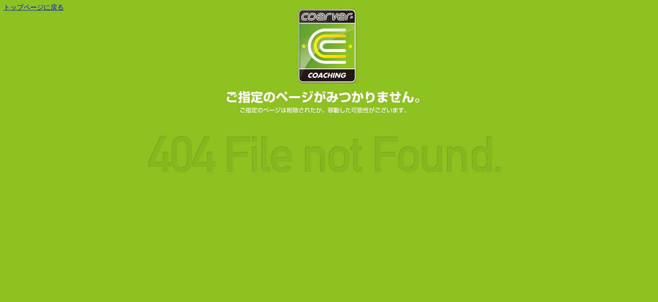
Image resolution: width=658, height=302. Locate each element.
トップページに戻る (33, 7)
